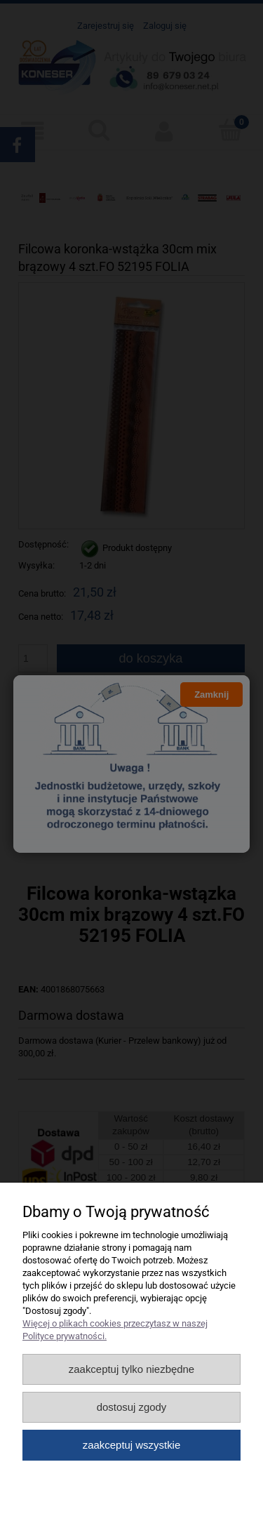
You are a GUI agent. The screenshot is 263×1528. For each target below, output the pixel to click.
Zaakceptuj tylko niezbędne (131, 1369)
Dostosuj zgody (132, 1407)
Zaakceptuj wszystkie (131, 1445)
